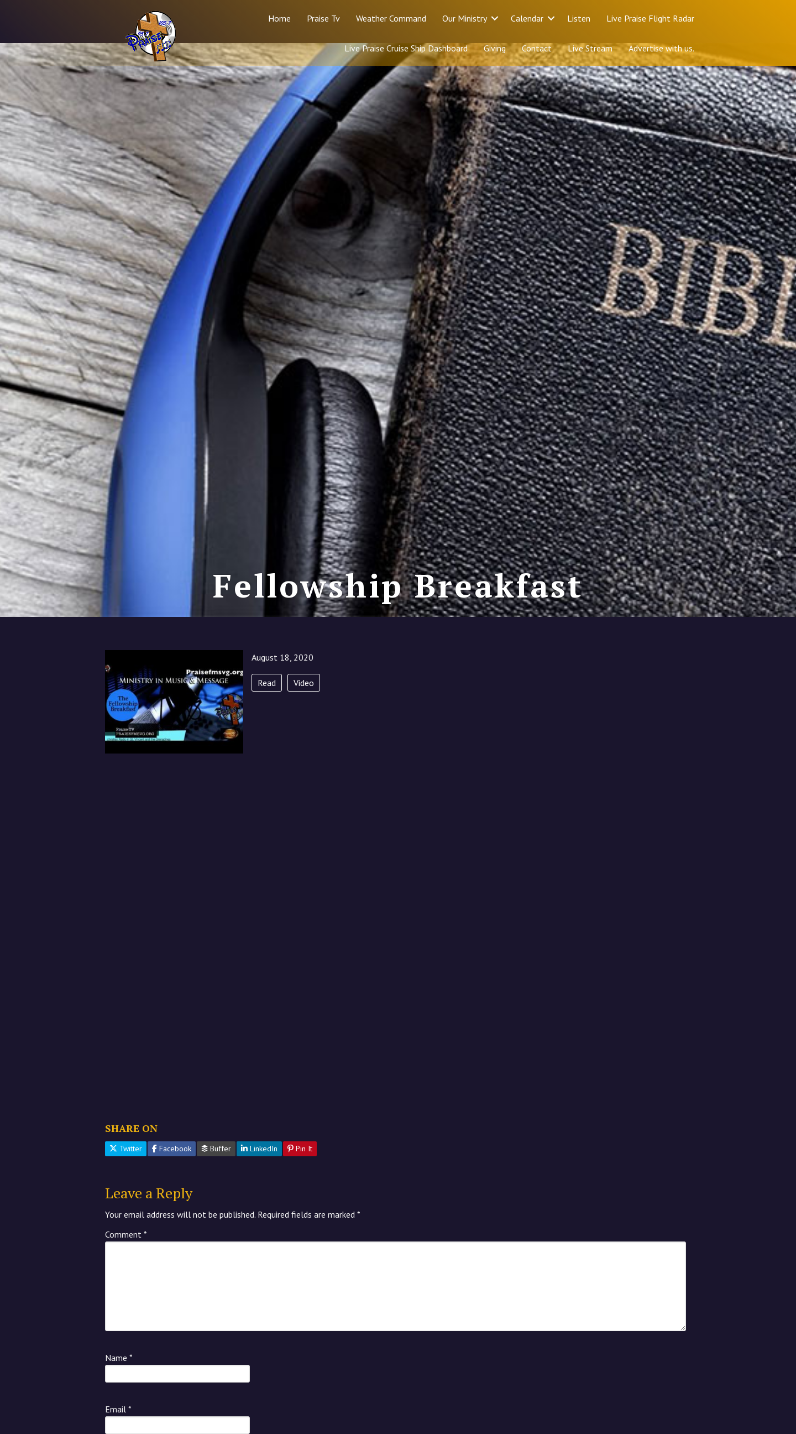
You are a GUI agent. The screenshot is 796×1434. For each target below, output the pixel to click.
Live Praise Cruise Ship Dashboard (406, 48)
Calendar (527, 18)
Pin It (299, 1171)
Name (119, 1380)
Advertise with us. (661, 48)
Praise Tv (323, 18)
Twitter (125, 1171)
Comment (126, 1256)
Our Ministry (464, 18)
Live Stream (590, 48)
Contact (537, 48)
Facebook (171, 1171)
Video (304, 705)
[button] (494, 18)
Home (279, 18)
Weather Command (391, 18)
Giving (495, 48)
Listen (578, 18)
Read (267, 705)
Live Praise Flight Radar (650, 18)
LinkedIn (259, 1171)
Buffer (216, 1171)
